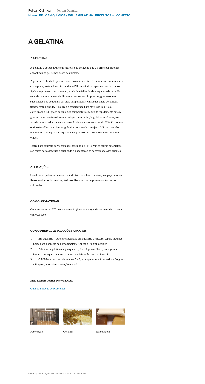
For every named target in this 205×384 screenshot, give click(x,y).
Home (32, 15)
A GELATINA (84, 15)
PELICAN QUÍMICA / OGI (56, 15)
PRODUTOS (103, 15)
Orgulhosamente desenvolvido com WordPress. (65, 373)
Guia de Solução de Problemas (47, 288)
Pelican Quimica (39, 10)
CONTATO (123, 15)
